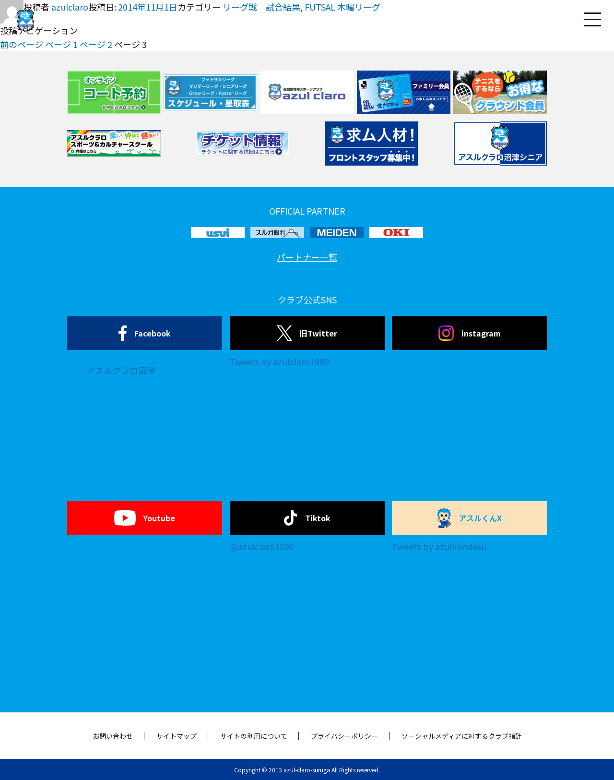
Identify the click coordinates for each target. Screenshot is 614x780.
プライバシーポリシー (344, 736)
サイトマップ (176, 736)
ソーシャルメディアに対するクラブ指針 (461, 736)
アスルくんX (469, 518)
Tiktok (307, 518)
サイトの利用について (253, 736)
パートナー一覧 (307, 257)
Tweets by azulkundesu (439, 546)
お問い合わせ (113, 736)
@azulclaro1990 (262, 546)
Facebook (144, 333)
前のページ (21, 44)
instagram (469, 333)
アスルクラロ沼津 (120, 370)
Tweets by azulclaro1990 (279, 361)
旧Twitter (307, 333)
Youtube (144, 518)
